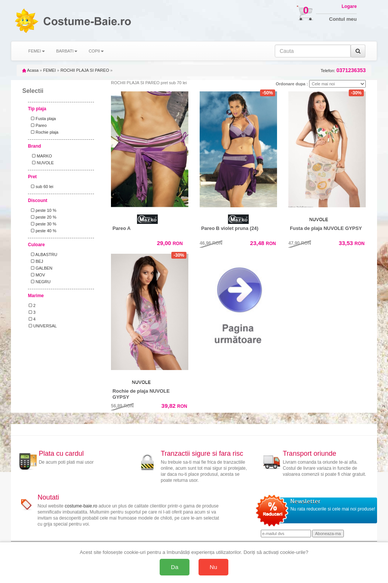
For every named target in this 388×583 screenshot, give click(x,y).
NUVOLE (41, 162)
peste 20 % (42, 217)
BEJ (36, 261)
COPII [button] (96, 51)
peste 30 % (42, 224)
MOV (37, 275)
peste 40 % (42, 230)
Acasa (30, 70)
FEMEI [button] (36, 51)
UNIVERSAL (43, 326)
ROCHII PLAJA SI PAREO (84, 70)
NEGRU (40, 281)
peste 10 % (42, 210)
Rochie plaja (44, 132)
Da (175, 567)
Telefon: (343, 70)
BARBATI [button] (66, 51)
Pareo (38, 125)
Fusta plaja (42, 118)
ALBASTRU (43, 254)
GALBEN (40, 268)
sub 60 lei (41, 186)
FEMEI (49, 70)
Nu (213, 567)
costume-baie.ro (81, 506)
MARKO (40, 156)
